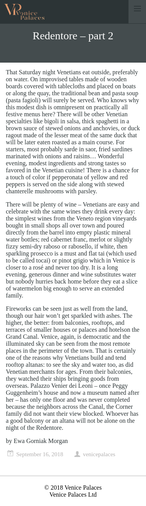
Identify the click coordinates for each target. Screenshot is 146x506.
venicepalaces (99, 454)
